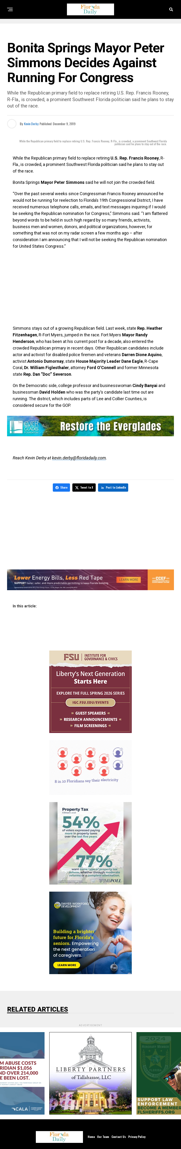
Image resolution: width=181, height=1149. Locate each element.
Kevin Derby (31, 123)
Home (91, 1136)
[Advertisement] (90, 287)
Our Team (103, 1136)
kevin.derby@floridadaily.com (79, 457)
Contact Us (118, 1136)
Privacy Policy (136, 1136)
